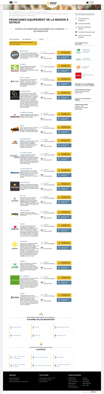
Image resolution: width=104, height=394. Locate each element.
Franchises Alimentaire (84, 23)
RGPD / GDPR (86, 385)
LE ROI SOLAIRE (25, 182)
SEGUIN (22, 224)
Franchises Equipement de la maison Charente (55, 13)
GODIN (22, 125)
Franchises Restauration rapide (86, 32)
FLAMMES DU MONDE (26, 112)
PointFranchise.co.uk (73, 379)
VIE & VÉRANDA (24, 276)
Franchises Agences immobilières (83, 19)
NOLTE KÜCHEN (25, 210)
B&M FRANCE (24, 51)
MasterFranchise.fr (72, 383)
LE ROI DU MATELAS (26, 168)
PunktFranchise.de (72, 378)
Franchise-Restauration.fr (74, 387)
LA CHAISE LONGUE (26, 152)
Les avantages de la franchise (45, 379)
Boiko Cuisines (25, 77)
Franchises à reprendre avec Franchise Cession (18, 381)
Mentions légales (86, 381)
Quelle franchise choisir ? (14, 378)
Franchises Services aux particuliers (84, 36)
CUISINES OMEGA (25, 91)
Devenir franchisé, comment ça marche (47, 378)
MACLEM (22, 195)
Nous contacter (86, 379)
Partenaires (85, 378)
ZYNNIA (22, 293)
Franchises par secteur (19, 12)
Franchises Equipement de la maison (38, 12)
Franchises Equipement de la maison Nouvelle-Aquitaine (24, 13)
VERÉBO (22, 261)
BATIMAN (23, 64)
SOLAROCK (23, 241)
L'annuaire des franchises (14, 379)
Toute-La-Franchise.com (73, 381)
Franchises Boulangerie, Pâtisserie (84, 27)
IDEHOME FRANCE (25, 139)
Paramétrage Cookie (87, 383)
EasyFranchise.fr (72, 385)
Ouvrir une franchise (43, 381)
